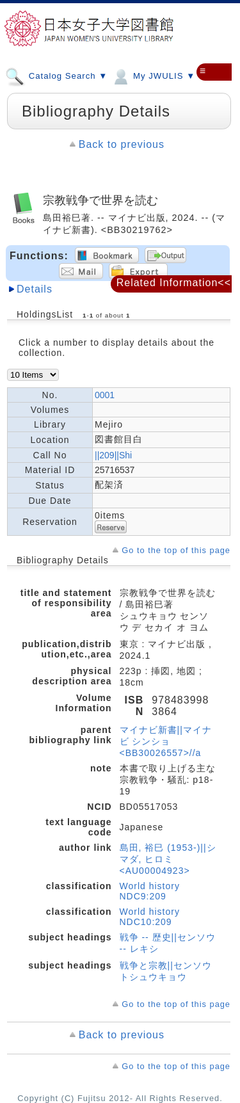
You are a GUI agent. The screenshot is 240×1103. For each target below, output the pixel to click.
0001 (105, 395)
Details (34, 289)
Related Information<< (173, 282)
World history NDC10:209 (150, 916)
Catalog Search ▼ (56, 75)
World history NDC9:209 (150, 891)
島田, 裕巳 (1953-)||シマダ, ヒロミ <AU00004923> (168, 859)
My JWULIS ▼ (153, 75)
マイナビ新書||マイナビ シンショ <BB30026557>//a (166, 741)
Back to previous (121, 144)
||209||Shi (113, 455)
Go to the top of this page (176, 550)
